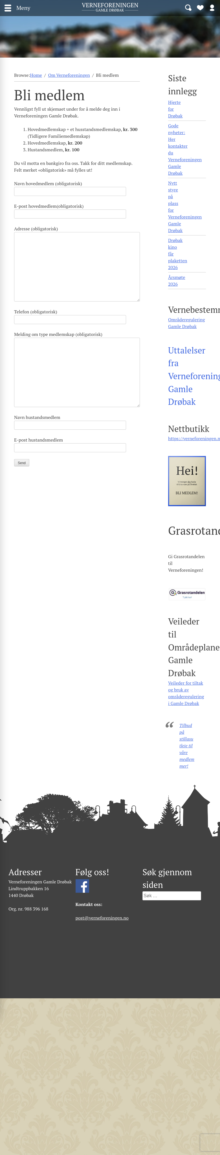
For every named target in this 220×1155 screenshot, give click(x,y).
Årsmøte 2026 (176, 280)
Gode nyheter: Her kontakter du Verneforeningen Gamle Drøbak (185, 149)
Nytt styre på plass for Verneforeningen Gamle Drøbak (185, 206)
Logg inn (212, 7)
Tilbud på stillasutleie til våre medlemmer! (186, 745)
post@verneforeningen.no (102, 918)
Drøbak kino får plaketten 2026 (177, 253)
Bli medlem (200, 7)
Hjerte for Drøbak (175, 109)
